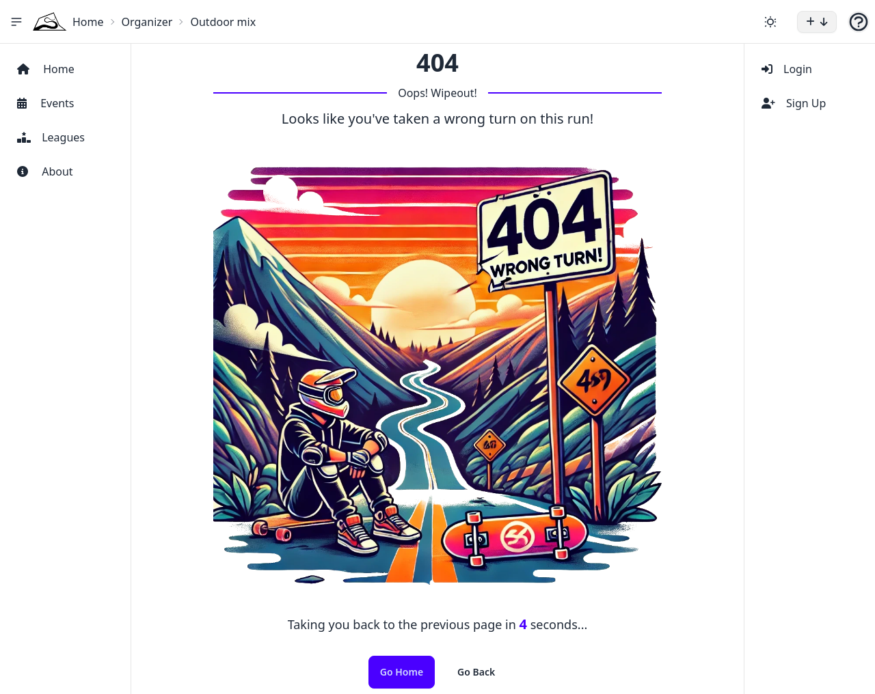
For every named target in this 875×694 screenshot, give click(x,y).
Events (46, 103)
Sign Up (794, 103)
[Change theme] (770, 21)
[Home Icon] (50, 21)
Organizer (147, 21)
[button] (817, 22)
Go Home (401, 671)
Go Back (476, 671)
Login (787, 69)
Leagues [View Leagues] (51, 137)
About (45, 171)
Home (88, 21)
